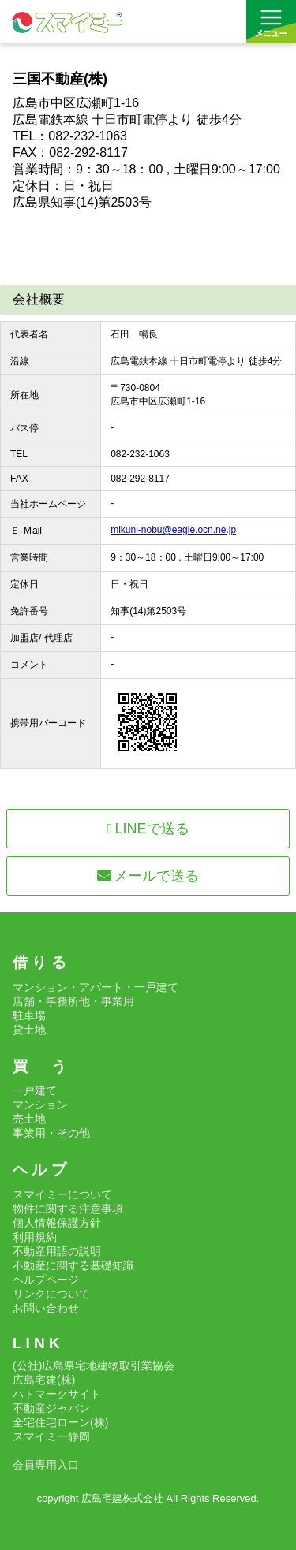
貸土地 (29, 1029)
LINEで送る (148, 828)
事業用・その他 (51, 1133)
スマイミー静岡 (51, 1436)
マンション (40, 1104)
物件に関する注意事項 (68, 1208)
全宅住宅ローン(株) (60, 1422)
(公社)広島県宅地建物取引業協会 (93, 1365)
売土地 (29, 1118)
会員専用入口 (46, 1465)
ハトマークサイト (57, 1394)
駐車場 (29, 1015)
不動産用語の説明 (57, 1251)
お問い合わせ (46, 1308)
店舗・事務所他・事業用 (73, 1001)
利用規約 (35, 1237)
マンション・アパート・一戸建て (95, 987)
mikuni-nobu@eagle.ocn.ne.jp (173, 529)
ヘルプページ (46, 1279)
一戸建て (35, 1090)
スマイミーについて (62, 1194)
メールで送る (148, 876)
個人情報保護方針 (57, 1223)
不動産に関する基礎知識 (73, 1265)
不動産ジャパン (51, 1408)
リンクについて (51, 1293)
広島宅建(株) (44, 1379)
